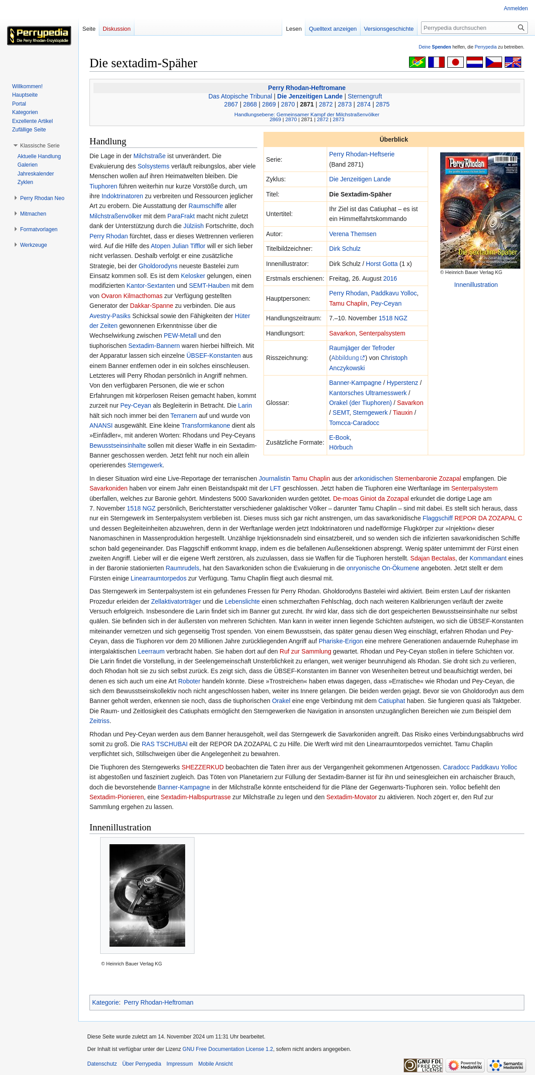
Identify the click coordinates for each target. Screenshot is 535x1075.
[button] (40, 146)
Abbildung (345, 357)
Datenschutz (102, 1064)
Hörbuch (341, 447)
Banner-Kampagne (355, 382)
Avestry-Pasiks (109, 315)
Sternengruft (365, 96)
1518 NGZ (393, 318)
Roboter (189, 681)
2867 (231, 104)
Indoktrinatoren (122, 196)
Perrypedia (485, 47)
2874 (364, 104)
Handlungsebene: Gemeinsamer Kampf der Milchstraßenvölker (307, 114)
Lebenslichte (242, 601)
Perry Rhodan (348, 293)
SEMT (340, 412)
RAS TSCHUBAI (164, 744)
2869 (269, 104)
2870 (288, 104)
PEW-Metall (180, 335)
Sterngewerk (370, 412)
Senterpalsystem (382, 333)
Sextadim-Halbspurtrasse (196, 797)
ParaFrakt (181, 216)
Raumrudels (182, 568)
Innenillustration (476, 284)
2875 (382, 104)
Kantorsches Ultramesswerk (368, 392)
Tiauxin (403, 412)
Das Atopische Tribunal (240, 96)
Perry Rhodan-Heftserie (362, 154)
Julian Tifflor (188, 245)
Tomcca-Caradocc (354, 422)
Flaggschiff (438, 518)
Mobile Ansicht (215, 1064)
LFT (275, 488)
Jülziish (193, 225)
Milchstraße (150, 155)
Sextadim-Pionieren (116, 797)
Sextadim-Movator (351, 797)
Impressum (179, 1064)
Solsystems (154, 166)
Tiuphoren (103, 186)
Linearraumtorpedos (158, 578)
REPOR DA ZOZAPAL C (488, 518)
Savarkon (342, 333)
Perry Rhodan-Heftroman (158, 1002)
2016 (390, 278)
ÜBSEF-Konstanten (213, 355)
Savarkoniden (108, 488)
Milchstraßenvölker (115, 216)
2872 (326, 104)
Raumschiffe (206, 205)
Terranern (183, 415)
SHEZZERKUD (203, 767)
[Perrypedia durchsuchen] (474, 27)
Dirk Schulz (345, 248)
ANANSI (101, 425)
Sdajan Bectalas (432, 558)
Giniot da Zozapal (384, 498)
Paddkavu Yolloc (394, 293)
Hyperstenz (402, 382)
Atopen (160, 245)
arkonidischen (373, 478)
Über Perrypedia (141, 1064)
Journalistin (275, 478)
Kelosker (193, 275)
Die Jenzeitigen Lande (310, 96)
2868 (250, 104)
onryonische (363, 568)
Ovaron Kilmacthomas (131, 295)
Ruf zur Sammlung (305, 651)
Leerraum (151, 651)
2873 (345, 104)
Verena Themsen (353, 233)
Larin (245, 405)
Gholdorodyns (158, 266)
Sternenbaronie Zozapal (427, 478)
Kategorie (105, 1002)
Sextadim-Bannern (154, 345)
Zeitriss (99, 720)
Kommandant (488, 558)
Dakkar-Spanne (151, 305)
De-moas (345, 498)
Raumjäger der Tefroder (362, 348)
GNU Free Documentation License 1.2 (227, 1049)
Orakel (281, 700)
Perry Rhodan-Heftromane (306, 87)
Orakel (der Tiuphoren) (360, 402)
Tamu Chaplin (348, 303)
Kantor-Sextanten (150, 285)
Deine (435, 47)
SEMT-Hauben (209, 285)
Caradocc (456, 767)
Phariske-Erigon (341, 641)
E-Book (339, 437)
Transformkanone (206, 425)
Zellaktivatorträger (176, 601)
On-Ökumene (400, 568)
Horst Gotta (382, 263)
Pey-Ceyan (386, 303)
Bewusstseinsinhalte (117, 445)
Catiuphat (391, 700)
